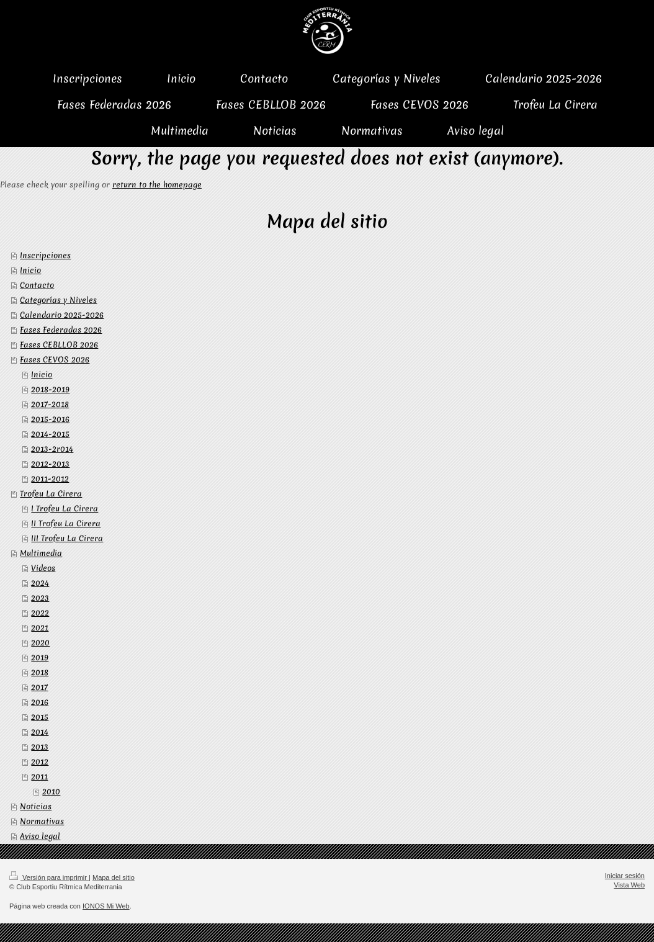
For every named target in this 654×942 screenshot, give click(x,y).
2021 (39, 627)
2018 (39, 672)
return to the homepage (157, 184)
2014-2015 (50, 434)
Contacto (37, 285)
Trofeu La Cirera (51, 493)
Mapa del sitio (113, 877)
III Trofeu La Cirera (67, 538)
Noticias (36, 806)
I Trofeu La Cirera (64, 508)
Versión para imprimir (49, 877)
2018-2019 (50, 389)
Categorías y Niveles (58, 300)
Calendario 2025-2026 (62, 315)
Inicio (30, 270)
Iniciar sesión (625, 875)
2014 (39, 732)
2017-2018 (50, 404)
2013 (39, 747)
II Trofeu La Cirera (66, 523)
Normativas (42, 821)
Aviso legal (40, 836)
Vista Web (629, 885)
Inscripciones (45, 255)
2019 (39, 657)
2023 (40, 598)
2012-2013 (50, 464)
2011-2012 (50, 478)
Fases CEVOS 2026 (54, 359)
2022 (40, 613)
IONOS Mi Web (106, 906)
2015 (39, 717)
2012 (39, 761)
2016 (39, 702)
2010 (51, 791)
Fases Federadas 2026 (61, 330)
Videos (43, 568)
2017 (39, 687)
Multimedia (41, 553)
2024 (40, 583)
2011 (39, 776)
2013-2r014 (52, 449)
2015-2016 (50, 419)
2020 (40, 642)
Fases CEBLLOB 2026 (59, 344)
